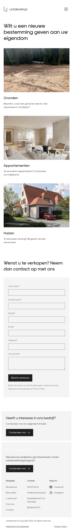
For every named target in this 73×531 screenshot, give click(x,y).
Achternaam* (14, 301)
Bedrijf (11, 315)
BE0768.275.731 (33, 509)
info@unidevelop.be (36, 494)
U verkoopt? (11, 500)
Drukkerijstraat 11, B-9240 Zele (36, 501)
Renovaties (11, 494)
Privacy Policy (39, 390)
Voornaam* (13, 288)
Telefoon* (12, 342)
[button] (66, 9)
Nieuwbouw (11, 488)
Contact (9, 511)
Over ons (10, 506)
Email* (11, 328)
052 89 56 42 (33, 488)
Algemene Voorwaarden (19, 390)
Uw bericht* (14, 355)
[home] (15, 9)
